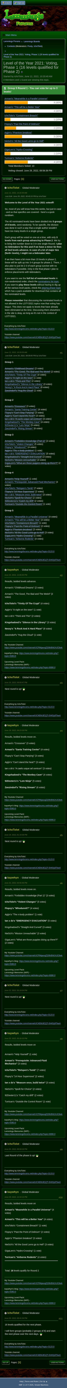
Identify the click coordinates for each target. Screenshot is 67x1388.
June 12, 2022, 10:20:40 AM (15, 193)
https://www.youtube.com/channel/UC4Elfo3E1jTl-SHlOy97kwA (32, 337)
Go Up (5, 1362)
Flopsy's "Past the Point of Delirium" (22, 124)
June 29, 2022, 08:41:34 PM (15, 1318)
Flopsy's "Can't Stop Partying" (19, 412)
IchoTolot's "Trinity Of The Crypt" (21, 374)
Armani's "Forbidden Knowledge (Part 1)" (25, 441)
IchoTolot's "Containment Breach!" (21, 115)
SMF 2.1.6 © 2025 (26, 1385)
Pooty (30, 46)
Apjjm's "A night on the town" (19, 378)
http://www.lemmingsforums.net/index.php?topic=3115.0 (29, 329)
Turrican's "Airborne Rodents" (19, 158)
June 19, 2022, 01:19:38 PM (15, 835)
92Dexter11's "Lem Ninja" (17, 425)
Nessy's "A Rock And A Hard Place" (22, 387)
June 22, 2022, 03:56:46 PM (15, 883)
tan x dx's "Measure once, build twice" (23, 494)
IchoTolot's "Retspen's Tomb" (19, 488)
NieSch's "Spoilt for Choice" (18, 498)
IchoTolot (38, 46)
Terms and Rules (31, 1381)
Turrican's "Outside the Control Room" (23, 504)
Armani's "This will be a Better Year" (22, 107)
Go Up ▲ (43, 1381)
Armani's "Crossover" (15, 406)
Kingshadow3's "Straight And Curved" (23, 457)
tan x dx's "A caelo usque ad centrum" (23, 419)
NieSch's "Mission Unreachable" (21, 460)
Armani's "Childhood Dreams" (19, 368)
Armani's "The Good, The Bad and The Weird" (27, 371)
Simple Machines (41, 1385)
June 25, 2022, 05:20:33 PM (15, 1038)
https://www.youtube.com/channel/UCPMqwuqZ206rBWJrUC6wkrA (34, 647)
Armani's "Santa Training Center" (21, 409)
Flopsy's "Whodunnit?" (16, 447)
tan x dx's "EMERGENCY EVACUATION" (25, 453)
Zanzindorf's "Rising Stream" (19, 428)
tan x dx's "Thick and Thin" (18, 381)
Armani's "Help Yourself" (17, 479)
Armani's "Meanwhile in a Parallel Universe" (26, 98)
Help (21, 1381)
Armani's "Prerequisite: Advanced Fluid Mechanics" (30, 482)
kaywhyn (13, 569)
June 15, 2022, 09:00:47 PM (15, 682)
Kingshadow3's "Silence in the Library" (24, 384)
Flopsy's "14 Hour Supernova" (19, 491)
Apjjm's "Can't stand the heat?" (20, 416)
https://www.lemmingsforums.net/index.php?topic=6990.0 (29, 667)
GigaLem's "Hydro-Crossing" (18, 149)
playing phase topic (51, 288)
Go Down (7, 179)
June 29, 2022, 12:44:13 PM (15, 1197)
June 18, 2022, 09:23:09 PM (15, 730)
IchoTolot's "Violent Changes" (19, 444)
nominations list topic (48, 281)
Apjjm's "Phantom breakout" (18, 132)
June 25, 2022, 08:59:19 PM (15, 1149)
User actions (57, 179)
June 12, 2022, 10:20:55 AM (15, 352)
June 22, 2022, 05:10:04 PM (15, 990)
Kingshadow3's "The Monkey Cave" (22, 422)
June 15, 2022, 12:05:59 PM (15, 575)
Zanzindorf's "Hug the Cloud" (19, 390)
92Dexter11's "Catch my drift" (19, 501)
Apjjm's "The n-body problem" (19, 450)
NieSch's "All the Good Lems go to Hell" (24, 141)
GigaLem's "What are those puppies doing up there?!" (31, 463)
